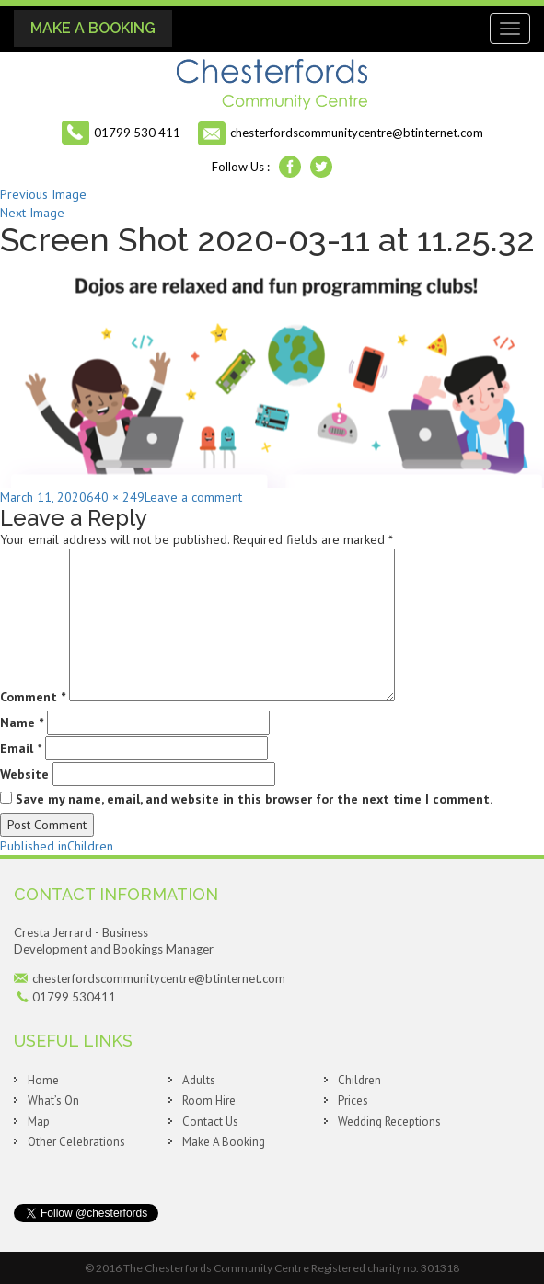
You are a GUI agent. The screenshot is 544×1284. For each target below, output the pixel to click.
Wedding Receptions (389, 1121)
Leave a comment (193, 497)
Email (20, 748)
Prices (353, 1100)
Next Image (32, 212)
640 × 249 (116, 497)
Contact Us (210, 1121)
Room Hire (209, 1100)
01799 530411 (74, 996)
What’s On (53, 1100)
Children (359, 1080)
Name (21, 722)
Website (24, 774)
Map (39, 1121)
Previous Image (43, 194)
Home (43, 1080)
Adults (198, 1080)
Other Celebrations (76, 1142)
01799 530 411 (137, 132)
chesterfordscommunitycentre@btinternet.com (356, 132)
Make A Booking (93, 28)
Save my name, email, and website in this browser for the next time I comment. (254, 799)
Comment (32, 696)
